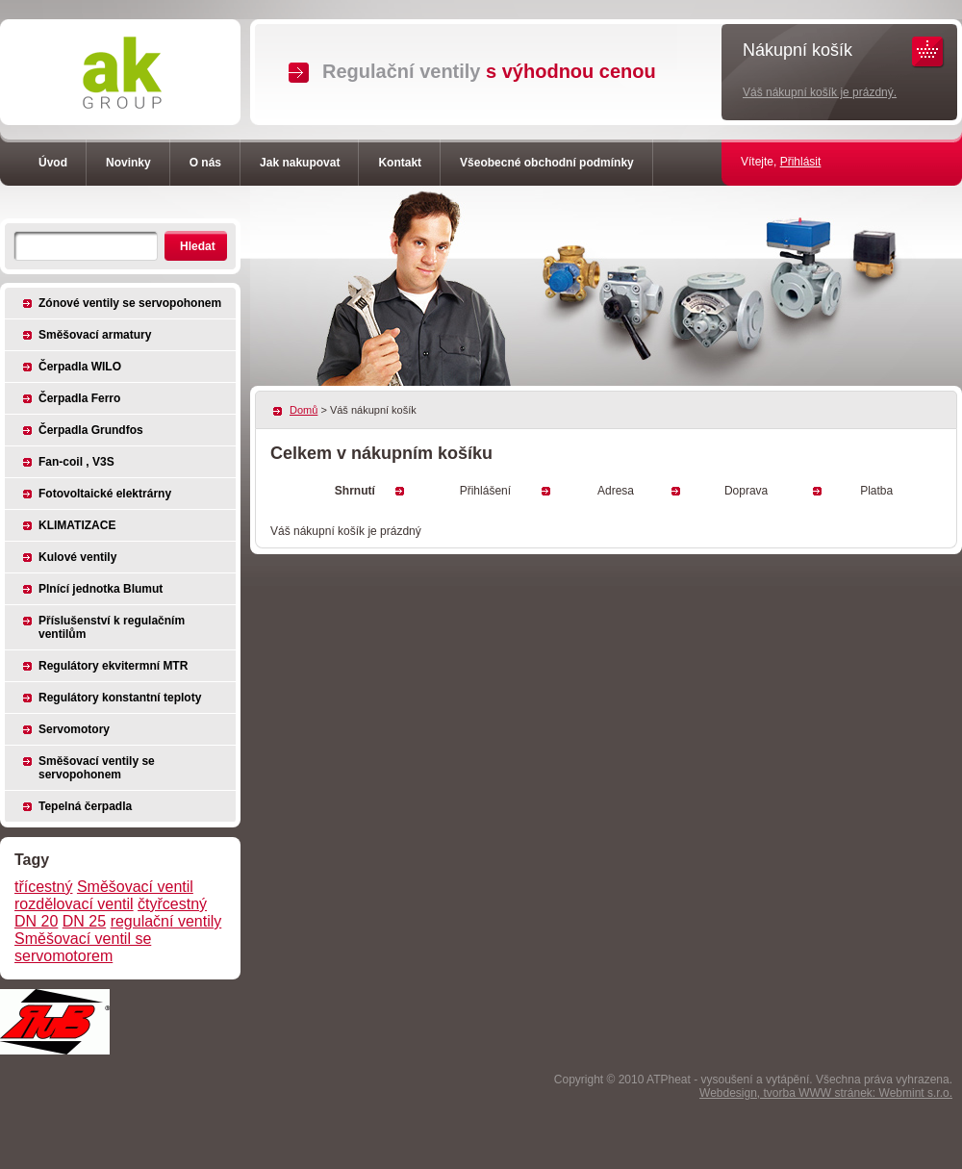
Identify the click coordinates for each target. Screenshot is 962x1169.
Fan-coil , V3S (76, 462)
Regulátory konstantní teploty (119, 697)
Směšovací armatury (94, 335)
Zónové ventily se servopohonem (129, 303)
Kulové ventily (77, 557)
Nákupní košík (797, 50)
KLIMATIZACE (76, 525)
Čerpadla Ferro (79, 398)
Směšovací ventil (135, 886)
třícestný (43, 886)
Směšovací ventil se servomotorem (82, 947)
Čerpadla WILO (79, 366)
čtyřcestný (172, 904)
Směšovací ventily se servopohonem (96, 767)
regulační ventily (166, 921)
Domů (303, 410)
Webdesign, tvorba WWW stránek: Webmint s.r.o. (825, 1093)
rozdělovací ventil (74, 904)
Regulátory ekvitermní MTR (113, 666)
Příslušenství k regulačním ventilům (111, 627)
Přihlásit (801, 161)
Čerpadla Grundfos (90, 430)
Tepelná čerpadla (85, 806)
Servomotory (74, 729)
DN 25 (84, 921)
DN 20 (36, 921)
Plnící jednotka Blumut (100, 589)
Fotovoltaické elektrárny (104, 493)
